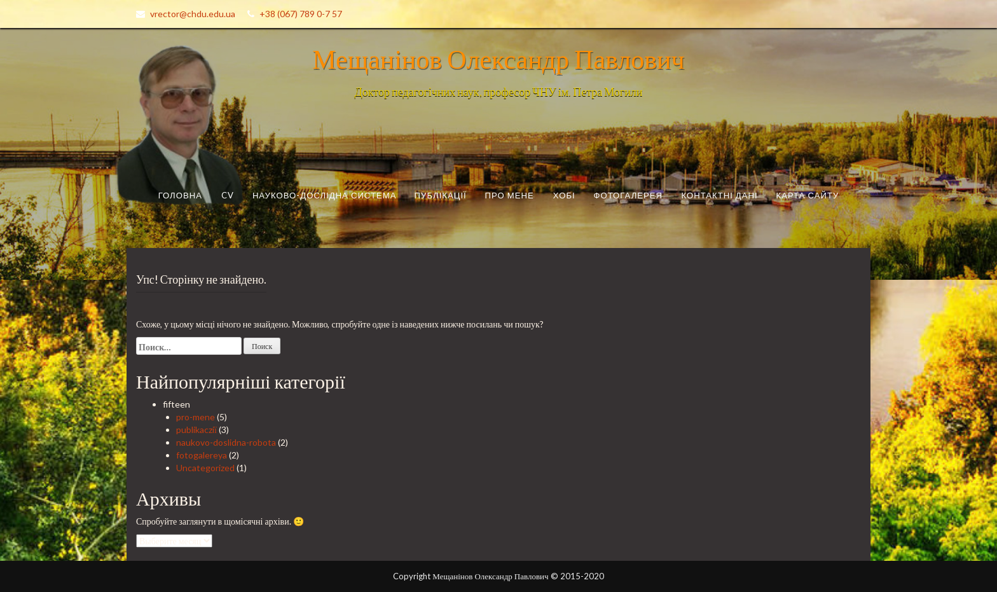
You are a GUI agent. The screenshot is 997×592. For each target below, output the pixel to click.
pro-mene (195, 416)
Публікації (441, 195)
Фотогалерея (628, 195)
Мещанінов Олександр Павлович (498, 58)
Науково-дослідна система (324, 195)
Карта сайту (807, 195)
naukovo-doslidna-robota (226, 442)
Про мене (509, 195)
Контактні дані (719, 195)
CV (227, 195)
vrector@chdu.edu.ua (192, 13)
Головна (180, 195)
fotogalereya (201, 455)
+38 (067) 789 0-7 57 (300, 13)
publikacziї (196, 429)
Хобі (564, 195)
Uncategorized (205, 467)
